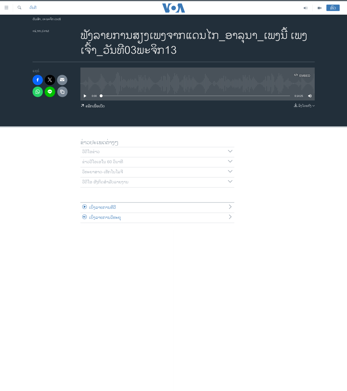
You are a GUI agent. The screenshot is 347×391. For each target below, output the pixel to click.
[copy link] (62, 92)
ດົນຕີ (33, 8)
